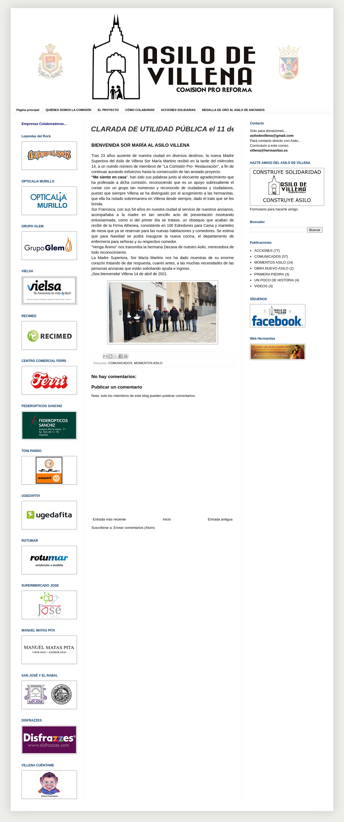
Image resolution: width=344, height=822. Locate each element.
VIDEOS (260, 286)
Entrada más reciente (109, 519)
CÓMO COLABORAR (140, 110)
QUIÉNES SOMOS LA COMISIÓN (68, 110)
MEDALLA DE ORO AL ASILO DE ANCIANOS (233, 110)
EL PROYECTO (108, 110)
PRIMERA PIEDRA (269, 274)
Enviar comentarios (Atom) (134, 528)
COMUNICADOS (120, 363)
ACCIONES (263, 251)
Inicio (167, 519)
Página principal (27, 110)
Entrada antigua (220, 519)
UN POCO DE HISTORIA (274, 280)
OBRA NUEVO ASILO (271, 268)
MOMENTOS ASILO (148, 363)
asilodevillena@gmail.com (271, 136)
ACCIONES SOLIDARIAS (178, 110)
